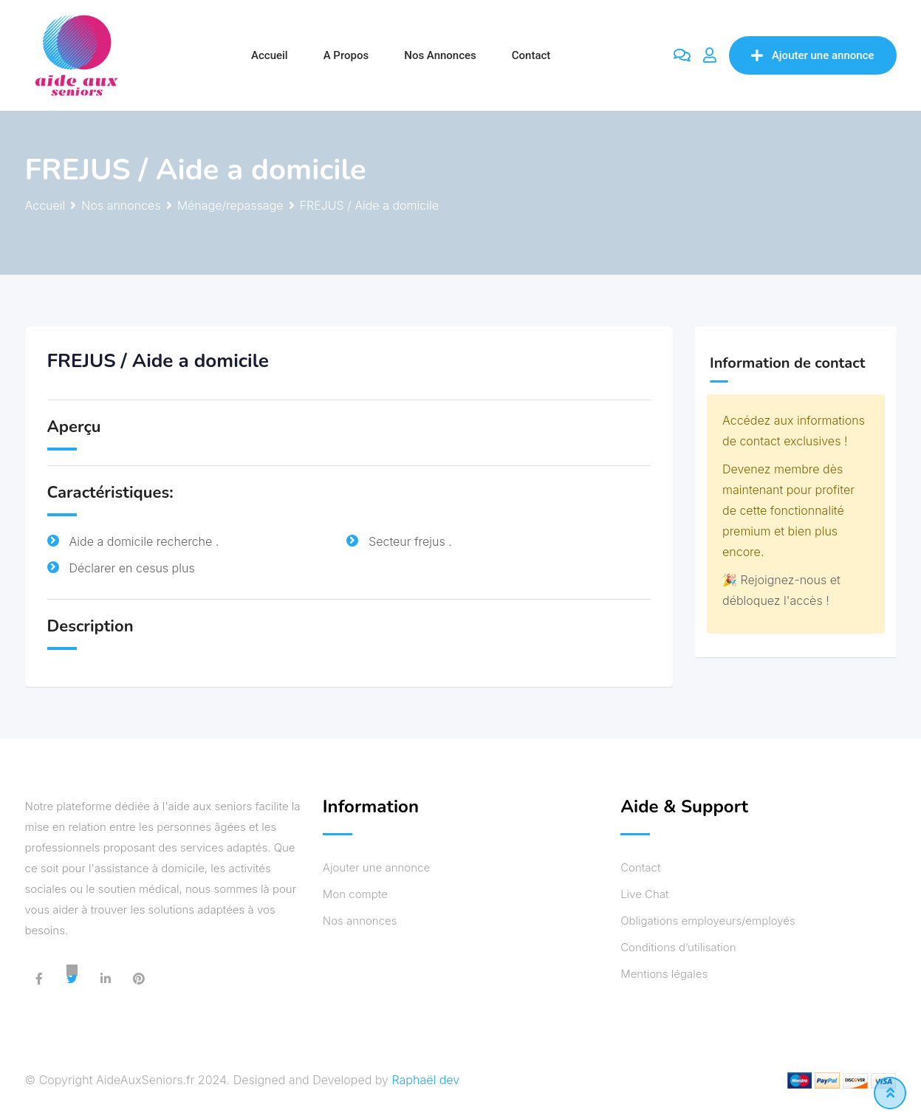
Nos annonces (440, 55)
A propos (346, 55)
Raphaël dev (426, 1079)
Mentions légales (664, 974)
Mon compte (355, 894)
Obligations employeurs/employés (707, 921)
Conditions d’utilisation (678, 947)
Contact (531, 55)
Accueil (269, 55)
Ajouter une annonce (812, 55)
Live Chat (644, 894)
